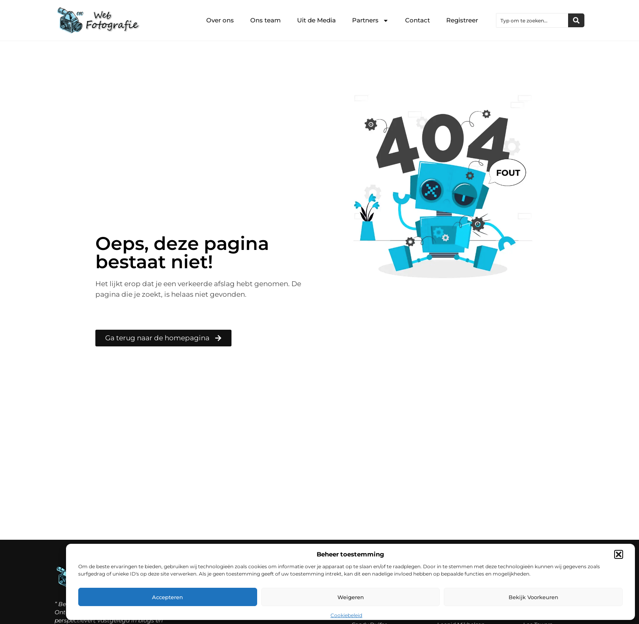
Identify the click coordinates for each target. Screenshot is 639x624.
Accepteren (167, 597)
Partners (370, 20)
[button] (619, 554)
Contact (417, 20)
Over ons (220, 20)
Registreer (462, 20)
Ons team (265, 20)
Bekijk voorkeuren (533, 597)
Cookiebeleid (346, 615)
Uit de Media (316, 20)
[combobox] (532, 20)
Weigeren (350, 597)
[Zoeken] (576, 20)
